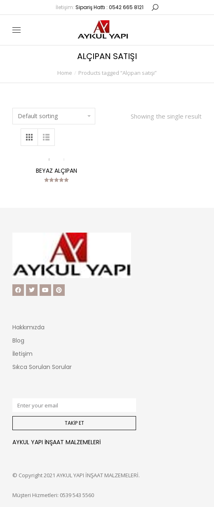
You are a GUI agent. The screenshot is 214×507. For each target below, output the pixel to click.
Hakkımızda (28, 327)
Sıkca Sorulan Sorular (42, 367)
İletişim (22, 354)
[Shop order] (53, 116)
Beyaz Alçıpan (56, 171)
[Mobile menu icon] (16, 30)
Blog (18, 340)
